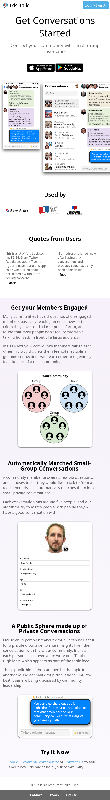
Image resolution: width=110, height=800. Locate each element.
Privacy (53, 795)
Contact (36, 795)
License (71, 795)
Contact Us (73, 761)
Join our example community (34, 761)
